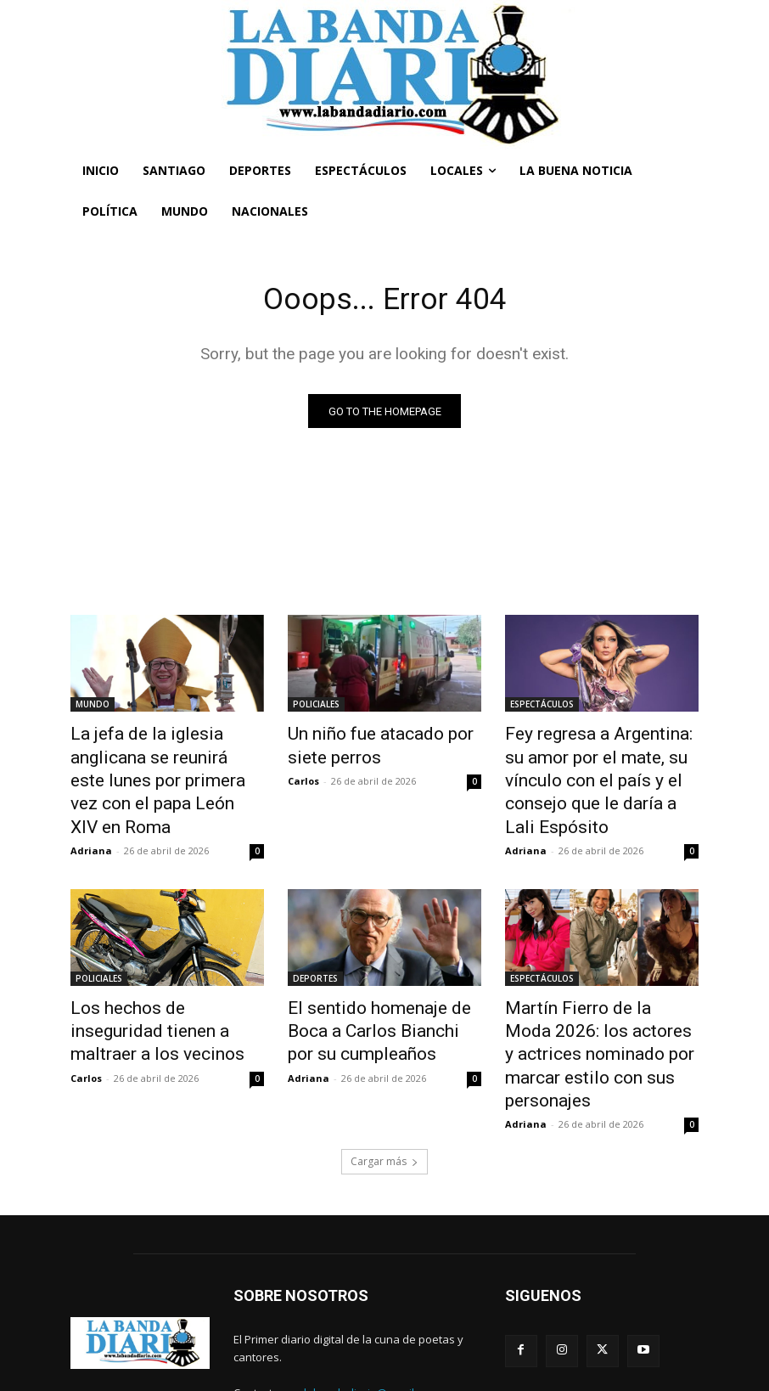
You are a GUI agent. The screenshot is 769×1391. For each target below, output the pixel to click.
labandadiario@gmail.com (371, 1314)
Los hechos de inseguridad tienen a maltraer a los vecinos (156, 987)
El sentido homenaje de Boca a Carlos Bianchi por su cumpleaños (380, 987)
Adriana (91, 813)
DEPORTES (315, 941)
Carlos (303, 775)
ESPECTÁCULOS (542, 707)
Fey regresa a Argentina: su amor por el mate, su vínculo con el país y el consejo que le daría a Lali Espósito (599, 763)
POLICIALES (316, 707)
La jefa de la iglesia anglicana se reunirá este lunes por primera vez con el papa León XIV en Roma (164, 763)
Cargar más (384, 1083)
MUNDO (92, 707)
